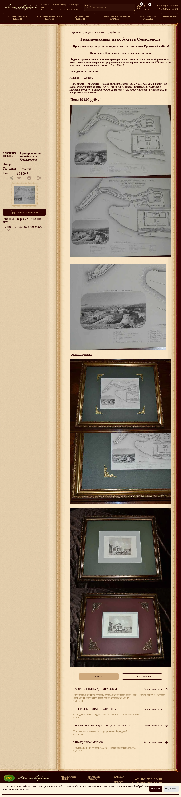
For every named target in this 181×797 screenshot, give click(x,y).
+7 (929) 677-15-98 (167, 9)
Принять (155, 788)
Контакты (169, 16)
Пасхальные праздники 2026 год (95, 687)
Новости (119, 781)
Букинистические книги (49, 17)
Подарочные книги (80, 17)
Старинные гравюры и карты (113, 17)
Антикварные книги (17, 17)
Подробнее (171, 788)
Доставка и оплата (146, 17)
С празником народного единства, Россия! (103, 724)
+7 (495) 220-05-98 (167, 5)
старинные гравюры (93, 776)
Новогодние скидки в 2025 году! (95, 707)
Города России (112, 31)
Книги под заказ (96, 783)
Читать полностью (156, 687)
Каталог (119, 775)
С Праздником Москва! (89, 740)
